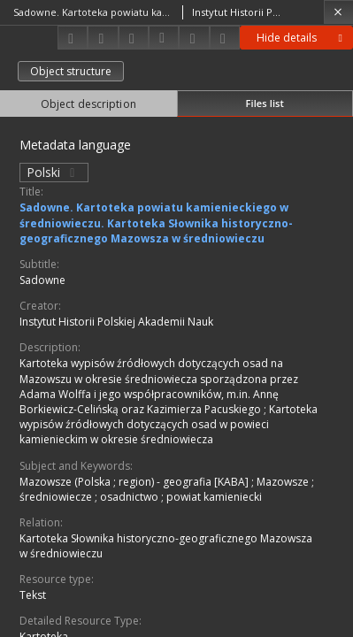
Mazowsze (284, 481)
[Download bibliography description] (164, 38)
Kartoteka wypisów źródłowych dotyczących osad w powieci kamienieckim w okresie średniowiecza (168, 424)
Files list (265, 103)
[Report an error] (225, 38)
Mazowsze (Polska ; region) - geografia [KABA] (135, 481)
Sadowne (42, 280)
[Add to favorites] (134, 38)
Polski (54, 172)
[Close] (338, 12)
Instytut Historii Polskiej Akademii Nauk (116, 321)
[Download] (73, 38)
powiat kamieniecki (214, 496)
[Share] (103, 38)
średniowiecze (57, 496)
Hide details (302, 37)
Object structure (70, 71)
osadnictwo (130, 496)
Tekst (32, 594)
